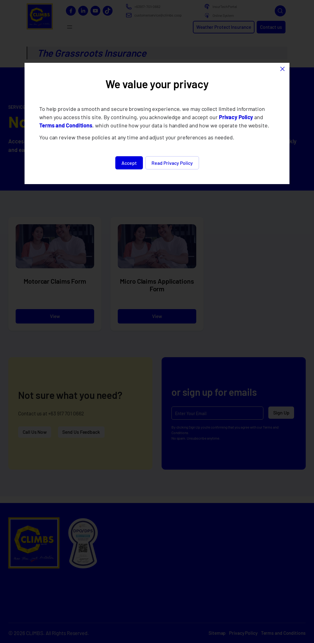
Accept (129, 163)
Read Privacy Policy (172, 163)
